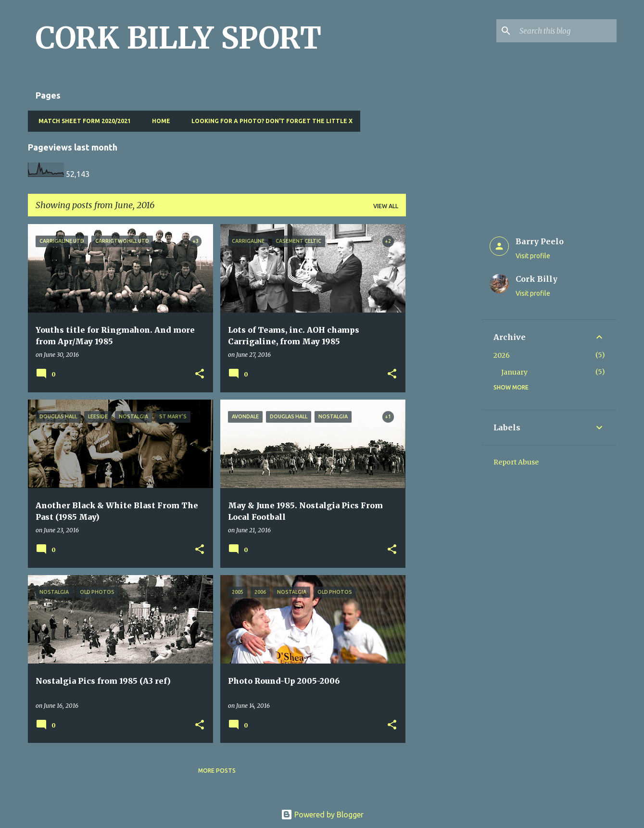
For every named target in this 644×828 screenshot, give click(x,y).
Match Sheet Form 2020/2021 (82, 121)
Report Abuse (516, 462)
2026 (501, 355)
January (514, 372)
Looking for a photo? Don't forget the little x (269, 121)
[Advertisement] (444, 368)
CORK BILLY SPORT (178, 38)
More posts (217, 770)
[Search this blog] (566, 30)
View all (385, 206)
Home (158, 121)
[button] (199, 374)
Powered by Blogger (322, 814)
